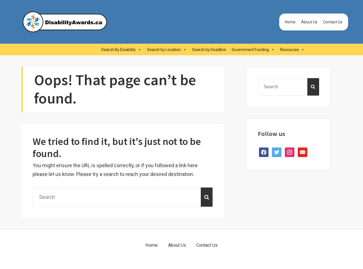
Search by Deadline (209, 49)
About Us (309, 22)
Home (290, 22)
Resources (292, 49)
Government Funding (253, 49)
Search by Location (166, 49)
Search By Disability (121, 49)
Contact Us (332, 22)
